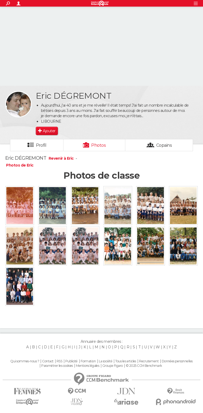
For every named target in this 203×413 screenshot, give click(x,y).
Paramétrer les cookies (57, 366)
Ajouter (49, 131)
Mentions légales (87, 366)
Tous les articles (125, 361)
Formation (88, 361)
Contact (47, 361)
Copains (164, 145)
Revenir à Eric (62, 158)
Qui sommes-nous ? (24, 361)
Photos (98, 145)
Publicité (71, 361)
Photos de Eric (19, 165)
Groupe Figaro (112, 366)
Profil (41, 145)
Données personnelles (177, 361)
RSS (59, 361)
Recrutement (149, 361)
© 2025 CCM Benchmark (144, 366)
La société (105, 361)
